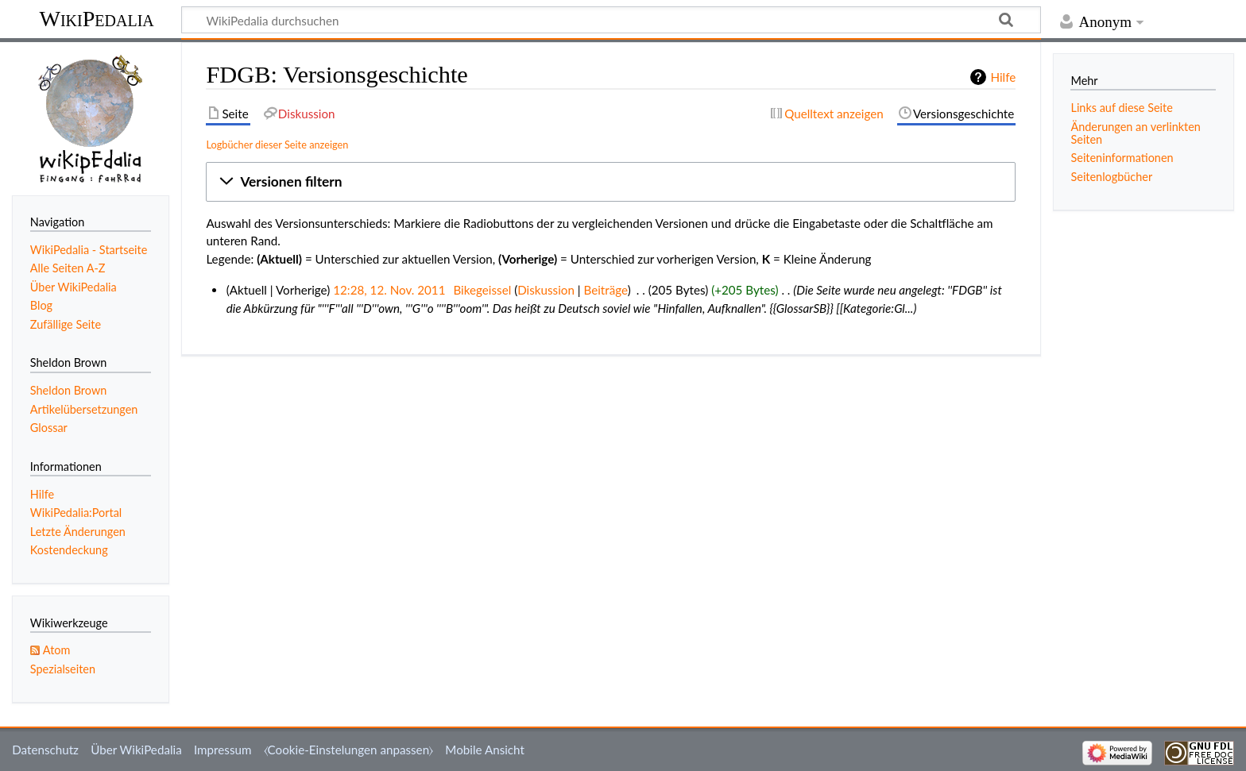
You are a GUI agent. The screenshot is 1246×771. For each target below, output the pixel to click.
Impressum (223, 749)
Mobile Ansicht (484, 749)
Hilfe (1003, 77)
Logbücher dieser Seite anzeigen (277, 144)
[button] (610, 182)
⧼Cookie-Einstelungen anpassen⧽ (349, 749)
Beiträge (606, 290)
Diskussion (546, 290)
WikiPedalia (96, 18)
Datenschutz (45, 749)
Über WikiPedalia (136, 749)
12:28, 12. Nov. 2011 (389, 290)
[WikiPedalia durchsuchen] (611, 20)
